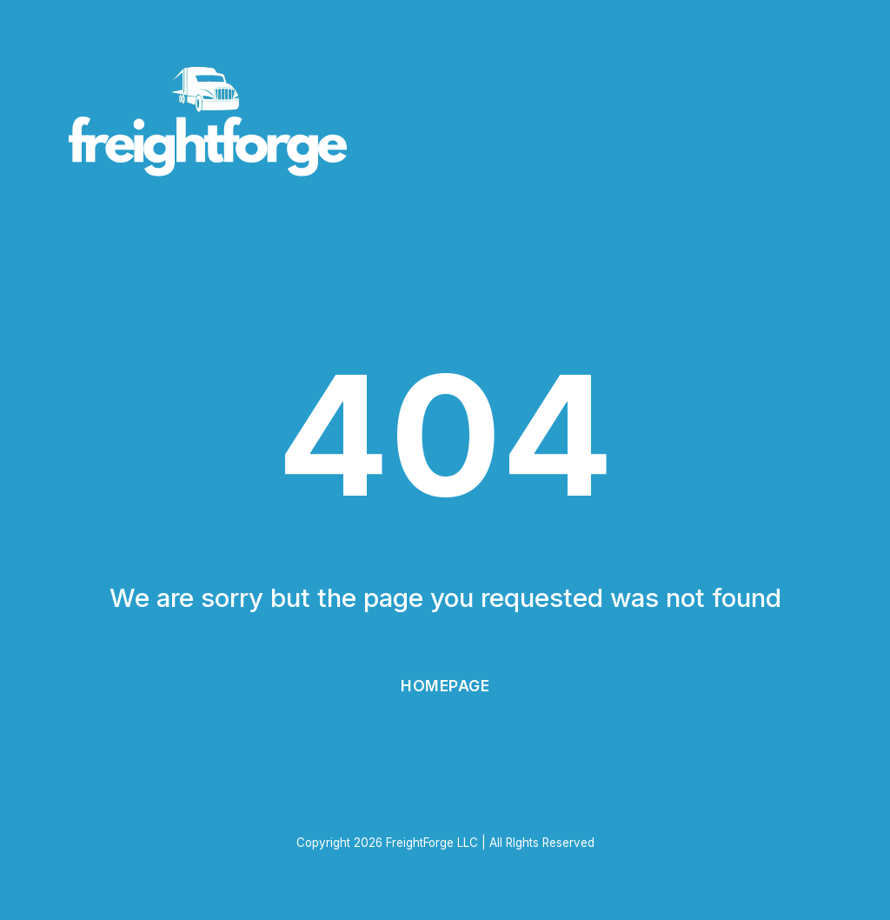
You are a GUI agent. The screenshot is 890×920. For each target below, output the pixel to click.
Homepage (445, 686)
